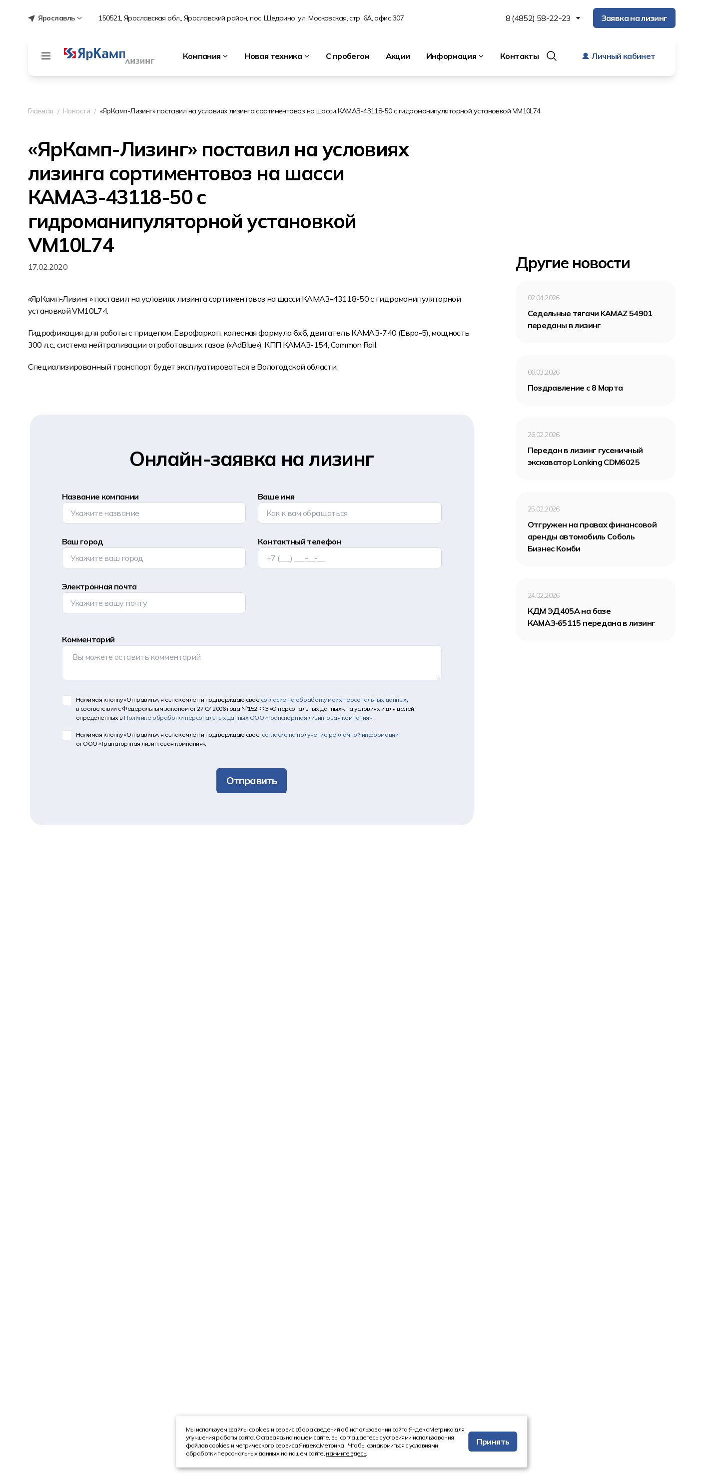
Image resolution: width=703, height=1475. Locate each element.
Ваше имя (276, 496)
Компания (206, 56)
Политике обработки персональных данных (247, 717)
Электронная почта (99, 586)
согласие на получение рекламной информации (329, 734)
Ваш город (82, 541)
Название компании (100, 496)
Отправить (251, 780)
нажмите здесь (346, 1453)
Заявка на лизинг (634, 18)
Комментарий (88, 639)
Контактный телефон (299, 541)
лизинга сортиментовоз (221, 299)
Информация (455, 56)
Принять (493, 1442)
